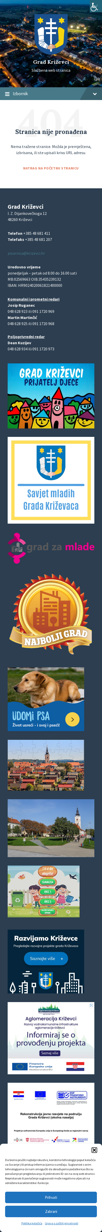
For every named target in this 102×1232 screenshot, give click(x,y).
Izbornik (51, 94)
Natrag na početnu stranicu (51, 168)
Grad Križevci (51, 62)
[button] (94, 1150)
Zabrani (51, 1211)
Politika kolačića (31, 1223)
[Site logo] (51, 53)
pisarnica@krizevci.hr (26, 253)
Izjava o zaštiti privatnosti (61, 1223)
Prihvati (51, 1197)
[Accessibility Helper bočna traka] (96, 6)
